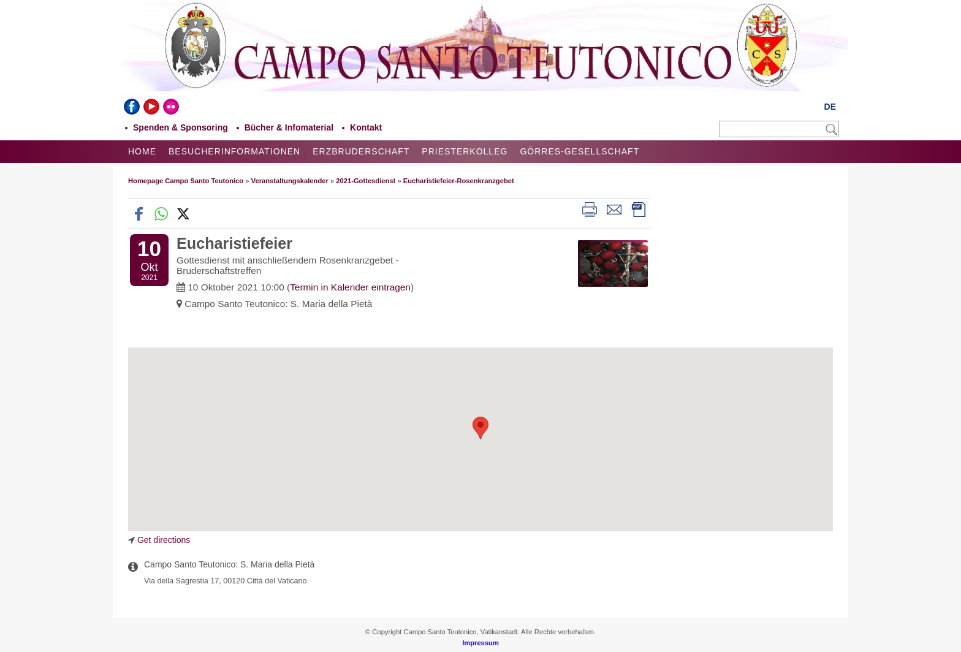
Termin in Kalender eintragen (350, 287)
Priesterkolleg (464, 151)
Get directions (163, 540)
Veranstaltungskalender (290, 180)
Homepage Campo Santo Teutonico (185, 180)
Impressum (480, 642)
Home (142, 151)
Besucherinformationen (234, 151)
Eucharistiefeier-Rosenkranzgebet (458, 180)
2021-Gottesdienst (365, 180)
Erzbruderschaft (361, 151)
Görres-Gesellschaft (579, 151)
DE (830, 107)
